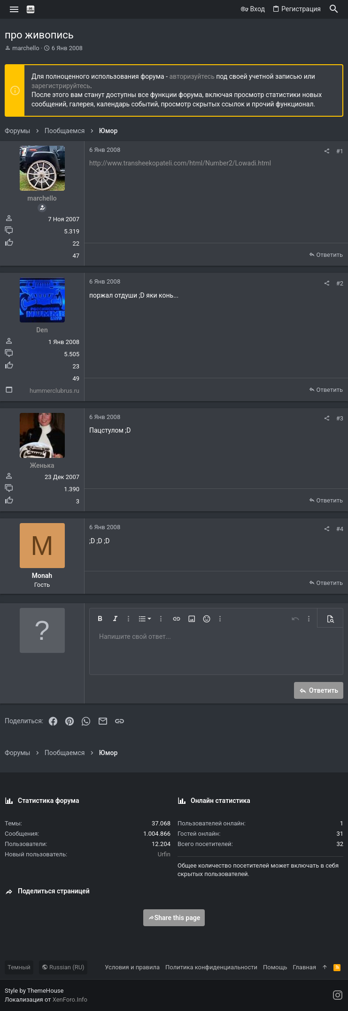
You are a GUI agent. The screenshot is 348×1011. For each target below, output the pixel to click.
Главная (304, 967)
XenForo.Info (70, 999)
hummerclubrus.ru (54, 390)
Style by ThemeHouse (34, 990)
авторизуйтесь (192, 76)
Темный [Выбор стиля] (19, 967)
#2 (339, 283)
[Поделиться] (326, 151)
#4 (339, 528)
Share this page (174, 917)
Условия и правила (132, 967)
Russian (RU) (63, 967)
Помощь (275, 967)
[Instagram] (337, 995)
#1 (339, 151)
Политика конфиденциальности (211, 967)
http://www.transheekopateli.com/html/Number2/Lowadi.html (180, 163)
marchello (25, 48)
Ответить (329, 254)
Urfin (164, 854)
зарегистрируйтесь (60, 86)
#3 (339, 418)
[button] (14, 9)
